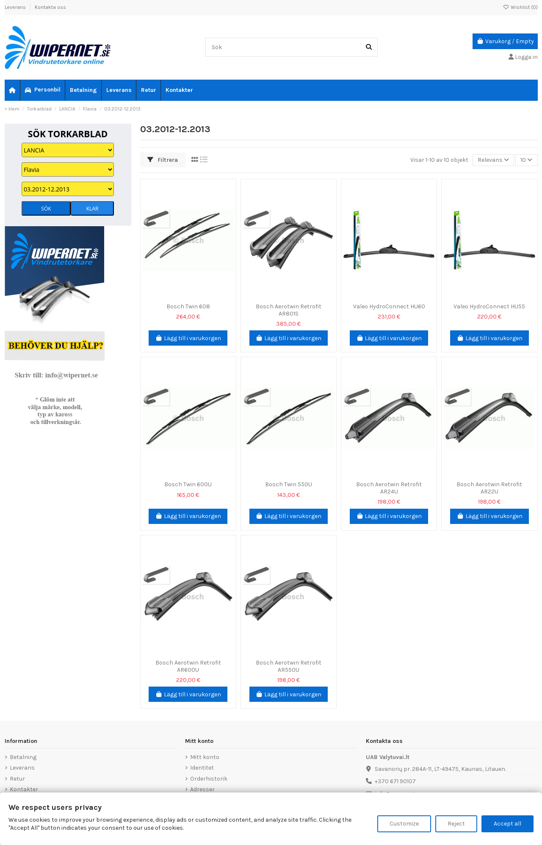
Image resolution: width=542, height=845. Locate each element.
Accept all (507, 823)
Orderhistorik (208, 778)
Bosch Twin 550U (288, 484)
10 (526, 159)
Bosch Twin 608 (188, 306)
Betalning (23, 757)
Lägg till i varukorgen (188, 338)
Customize (404, 823)
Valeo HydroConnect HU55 (489, 306)
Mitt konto (204, 757)
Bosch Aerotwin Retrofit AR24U (389, 488)
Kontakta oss (50, 7)
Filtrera (162, 159)
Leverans (16, 7)
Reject (456, 823)
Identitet (202, 767)
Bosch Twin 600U (188, 484)
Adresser (202, 789)
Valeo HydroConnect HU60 (389, 306)
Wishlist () (520, 7)
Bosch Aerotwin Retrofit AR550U (288, 666)
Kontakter (24, 789)
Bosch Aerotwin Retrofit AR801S (288, 310)
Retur (17, 778)
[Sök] (369, 47)
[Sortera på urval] (493, 160)
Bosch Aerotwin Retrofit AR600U (188, 666)
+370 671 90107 (395, 781)
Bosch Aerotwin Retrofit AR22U (489, 488)
